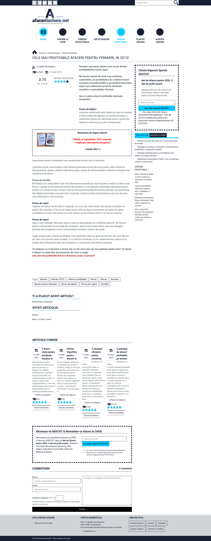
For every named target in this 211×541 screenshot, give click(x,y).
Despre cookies (137, 529)
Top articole (142, 135)
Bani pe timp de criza (43, 523)
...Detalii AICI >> (92, 149)
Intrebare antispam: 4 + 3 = (43, 498)
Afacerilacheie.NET (34, 52)
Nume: (35, 477)
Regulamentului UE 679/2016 (103, 455)
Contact (150, 523)
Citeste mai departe (43, 395)
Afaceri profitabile (41, 408)
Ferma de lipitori (87, 109)
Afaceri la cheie (158, 135)
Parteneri (162, 523)
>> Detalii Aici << (89, 531)
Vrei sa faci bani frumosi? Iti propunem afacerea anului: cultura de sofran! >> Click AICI (144, 214)
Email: (35, 485)
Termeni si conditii (155, 529)
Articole (42, 53)
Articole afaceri (53, 53)
